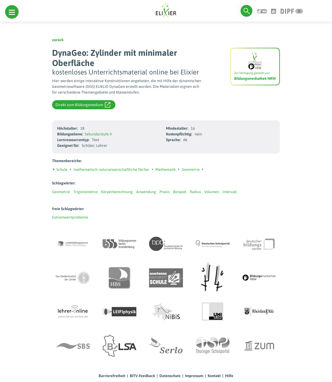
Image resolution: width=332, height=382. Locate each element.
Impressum (194, 376)
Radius (195, 192)
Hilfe (229, 376)
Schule (62, 169)
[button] (12, 12)
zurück (58, 40)
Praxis (164, 192)
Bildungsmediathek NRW (255, 78)
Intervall (230, 192)
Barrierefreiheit (112, 376)
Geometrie (191, 169)
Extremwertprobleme (70, 217)
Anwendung (146, 192)
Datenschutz (170, 376)
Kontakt (214, 376)
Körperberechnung (117, 192)
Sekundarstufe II (98, 134)
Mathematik (165, 169)
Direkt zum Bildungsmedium (82, 105)
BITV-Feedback (142, 376)
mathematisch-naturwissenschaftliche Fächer (111, 169)
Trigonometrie (85, 192)
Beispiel (179, 192)
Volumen (211, 192)
